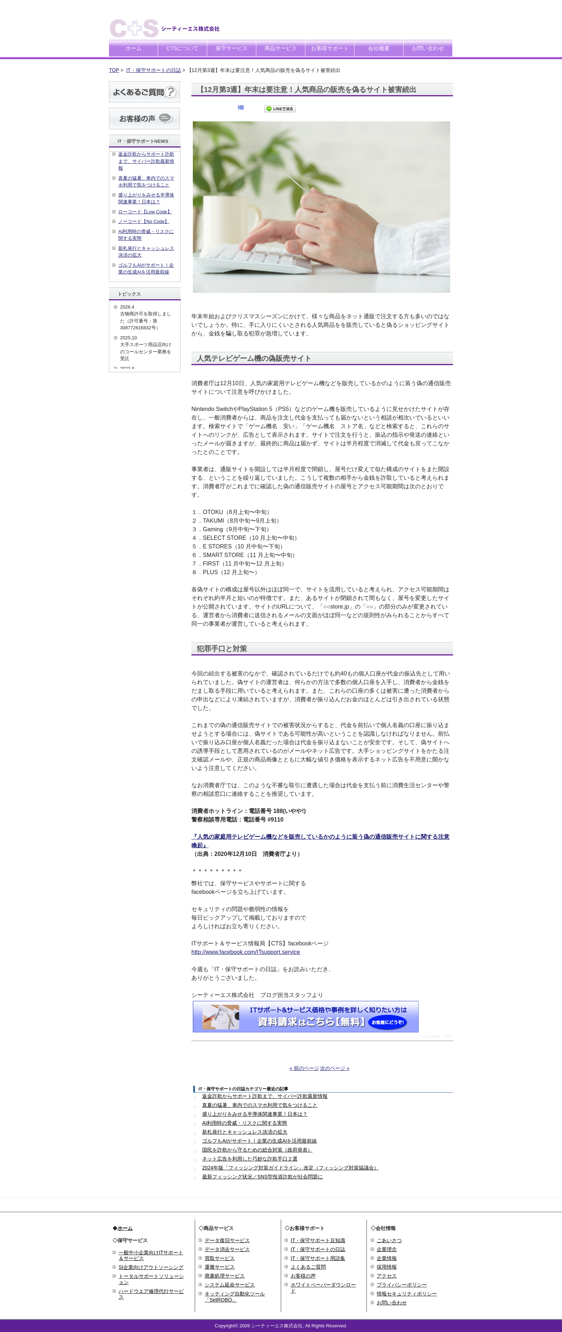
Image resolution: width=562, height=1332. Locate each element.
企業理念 (387, 1249)
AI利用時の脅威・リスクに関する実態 (244, 1123)
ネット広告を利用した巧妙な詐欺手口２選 (249, 1159)
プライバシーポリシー (402, 1285)
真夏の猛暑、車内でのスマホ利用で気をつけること (260, 1105)
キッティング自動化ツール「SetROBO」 (235, 1297)
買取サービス (220, 1258)
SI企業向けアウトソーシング (151, 1267)
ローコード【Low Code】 (145, 211)
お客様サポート (330, 48)
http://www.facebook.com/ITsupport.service (245, 952)
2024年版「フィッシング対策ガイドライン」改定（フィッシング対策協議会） (290, 1168)
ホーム (133, 48)
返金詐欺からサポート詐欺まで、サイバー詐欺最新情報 (265, 1096)
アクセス (387, 1276)
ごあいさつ (389, 1240)
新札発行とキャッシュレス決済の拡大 (244, 1132)
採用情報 (387, 1267)
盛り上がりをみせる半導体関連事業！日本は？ (255, 1114)
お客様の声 (303, 1276)
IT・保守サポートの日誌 (153, 70)
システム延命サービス (230, 1285)
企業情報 (387, 1258)
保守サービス (231, 48)
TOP (114, 70)
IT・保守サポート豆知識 (318, 1240)
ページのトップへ (437, 1036)
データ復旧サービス (227, 1240)
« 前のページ (304, 1068)
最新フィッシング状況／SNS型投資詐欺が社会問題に (262, 1177)
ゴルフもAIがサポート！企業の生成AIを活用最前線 (259, 1141)
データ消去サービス (227, 1249)
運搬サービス (220, 1267)
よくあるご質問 (308, 1267)
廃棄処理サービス (225, 1276)
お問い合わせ (428, 48)
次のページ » (334, 1068)
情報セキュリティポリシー (407, 1294)
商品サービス (281, 48)
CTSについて (182, 48)
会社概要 (379, 48)
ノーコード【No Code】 (143, 221)
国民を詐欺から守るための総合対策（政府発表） (257, 1150)
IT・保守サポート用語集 (318, 1258)
